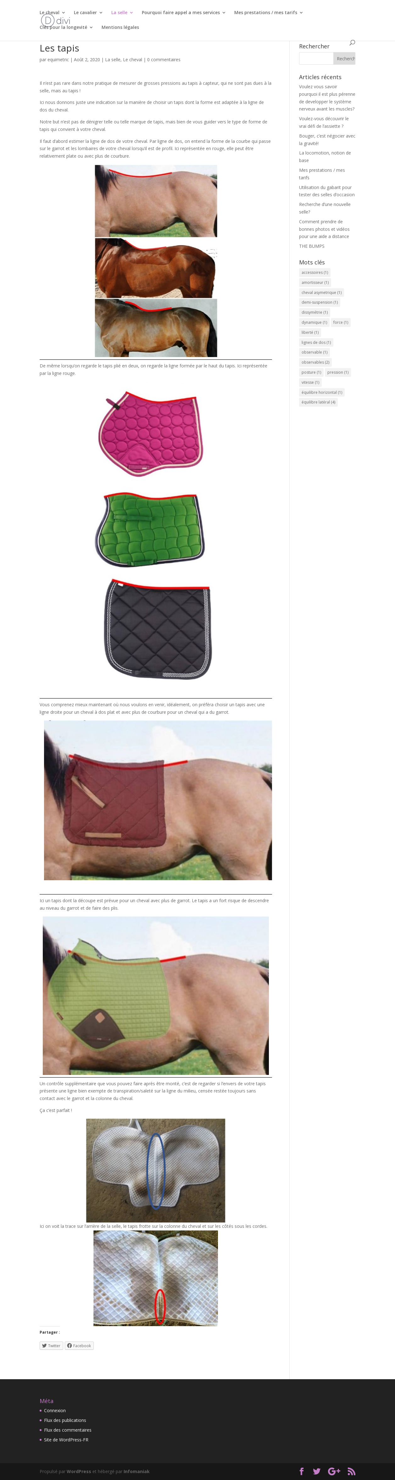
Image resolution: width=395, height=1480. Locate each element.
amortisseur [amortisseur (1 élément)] (315, 282)
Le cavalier (85, 12)
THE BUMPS (312, 246)
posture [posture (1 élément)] (311, 372)
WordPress (79, 1471)
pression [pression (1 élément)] (337, 372)
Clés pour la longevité (63, 27)
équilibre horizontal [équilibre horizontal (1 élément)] (322, 392)
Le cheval (49, 12)
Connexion (55, 1410)
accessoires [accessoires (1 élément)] (315, 272)
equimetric (58, 59)
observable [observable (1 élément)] (314, 352)
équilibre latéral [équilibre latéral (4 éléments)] (318, 402)
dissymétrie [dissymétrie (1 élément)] (315, 312)
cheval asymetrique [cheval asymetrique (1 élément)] (322, 292)
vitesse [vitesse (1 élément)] (310, 382)
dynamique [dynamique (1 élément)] (314, 322)
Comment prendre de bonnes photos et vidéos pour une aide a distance (324, 229)
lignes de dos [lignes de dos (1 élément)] (316, 342)
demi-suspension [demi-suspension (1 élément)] (320, 302)
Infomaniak (137, 1471)
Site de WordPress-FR (66, 1440)
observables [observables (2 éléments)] (315, 362)
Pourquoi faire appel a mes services (181, 12)
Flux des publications (65, 1420)
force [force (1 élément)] (340, 322)
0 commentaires (164, 59)
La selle (119, 12)
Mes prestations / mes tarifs (265, 12)
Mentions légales (120, 27)
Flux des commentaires (68, 1430)
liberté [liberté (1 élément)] (310, 332)
